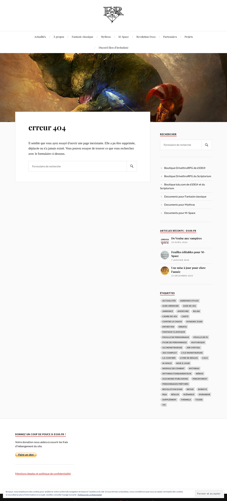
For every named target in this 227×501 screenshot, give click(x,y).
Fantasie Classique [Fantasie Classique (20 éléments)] (173, 332)
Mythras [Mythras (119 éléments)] (194, 368)
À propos (58, 36)
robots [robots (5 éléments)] (202, 389)
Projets (189, 36)
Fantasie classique (82, 36)
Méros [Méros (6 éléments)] (199, 373)
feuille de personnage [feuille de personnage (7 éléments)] (175, 337)
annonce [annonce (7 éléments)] (167, 311)
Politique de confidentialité (90, 494)
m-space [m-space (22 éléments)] (167, 363)
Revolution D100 (146, 36)
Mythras (106, 36)
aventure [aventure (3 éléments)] (183, 311)
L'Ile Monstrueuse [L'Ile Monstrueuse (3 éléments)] (192, 353)
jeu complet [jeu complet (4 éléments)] (169, 353)
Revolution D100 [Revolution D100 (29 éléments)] (172, 389)
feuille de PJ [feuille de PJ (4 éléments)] (201, 337)
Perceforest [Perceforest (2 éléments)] (200, 379)
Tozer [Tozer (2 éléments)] (199, 399)
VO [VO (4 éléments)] (164, 405)
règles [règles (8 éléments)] (175, 394)
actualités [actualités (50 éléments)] (169, 301)
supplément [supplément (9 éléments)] (169, 399)
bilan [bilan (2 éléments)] (196, 311)
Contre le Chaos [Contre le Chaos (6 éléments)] (172, 321)
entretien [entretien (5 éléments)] (168, 327)
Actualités (40, 36)
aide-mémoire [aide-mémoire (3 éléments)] (170, 306)
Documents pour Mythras (179, 204)
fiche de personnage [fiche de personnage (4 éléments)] (174, 342)
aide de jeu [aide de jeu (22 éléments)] (189, 306)
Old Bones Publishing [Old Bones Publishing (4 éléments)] (175, 379)
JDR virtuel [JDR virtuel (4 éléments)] (193, 347)
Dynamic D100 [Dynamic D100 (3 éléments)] (194, 321)
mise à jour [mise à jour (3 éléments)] (183, 363)
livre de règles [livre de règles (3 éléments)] (189, 358)
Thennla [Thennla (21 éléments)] (186, 399)
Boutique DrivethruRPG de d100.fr (185, 167)
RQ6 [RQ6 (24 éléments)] (164, 394)
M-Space (123, 36)
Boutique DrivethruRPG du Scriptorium (187, 176)
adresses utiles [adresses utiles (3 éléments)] (189, 301)
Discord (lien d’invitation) (113, 47)
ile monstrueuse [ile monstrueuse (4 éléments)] (172, 347)
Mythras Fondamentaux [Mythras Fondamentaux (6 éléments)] (176, 373)
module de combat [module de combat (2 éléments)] (173, 368)
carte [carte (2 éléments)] (185, 316)
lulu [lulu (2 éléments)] (205, 358)
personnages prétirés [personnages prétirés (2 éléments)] (175, 384)
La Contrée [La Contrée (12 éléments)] (169, 358)
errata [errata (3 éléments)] (183, 327)
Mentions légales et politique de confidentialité (43, 473)
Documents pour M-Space (179, 212)
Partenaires (170, 36)
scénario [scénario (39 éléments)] (189, 394)
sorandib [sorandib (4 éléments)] (204, 394)
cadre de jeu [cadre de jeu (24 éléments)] (169, 316)
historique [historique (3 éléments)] (198, 342)
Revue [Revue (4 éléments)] (190, 389)
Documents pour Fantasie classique (185, 196)
